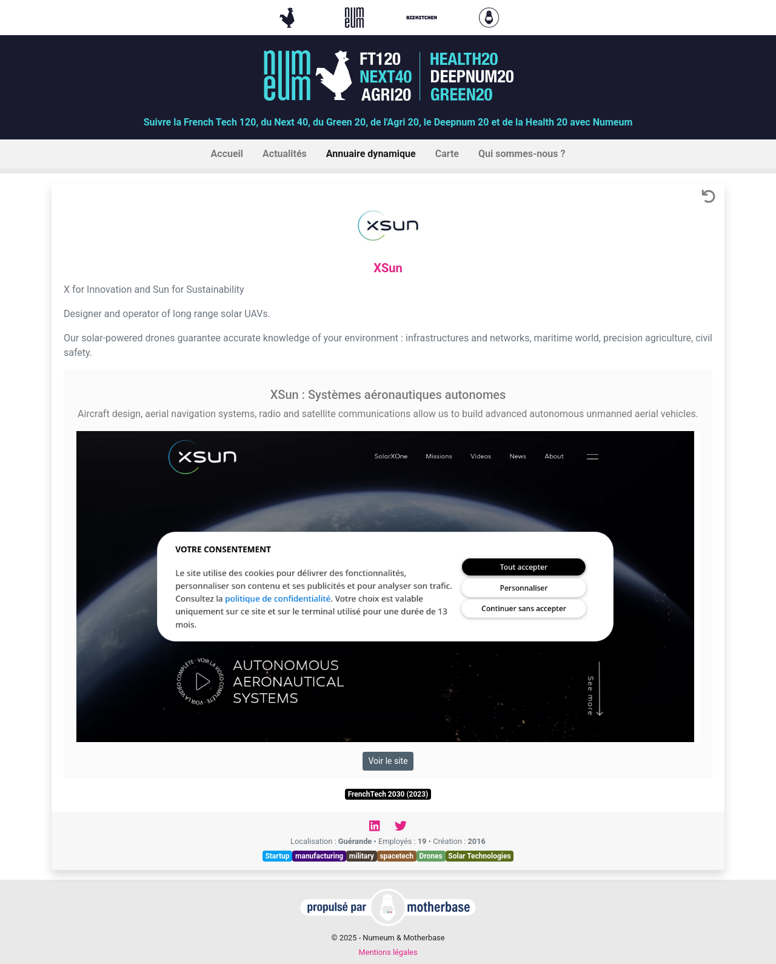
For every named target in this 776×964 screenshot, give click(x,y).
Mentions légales (387, 952)
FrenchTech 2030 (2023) (388, 794)
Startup (277, 856)
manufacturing (319, 856)
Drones (431, 856)
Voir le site (387, 761)
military (361, 856)
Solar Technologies (479, 856)
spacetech (396, 856)
